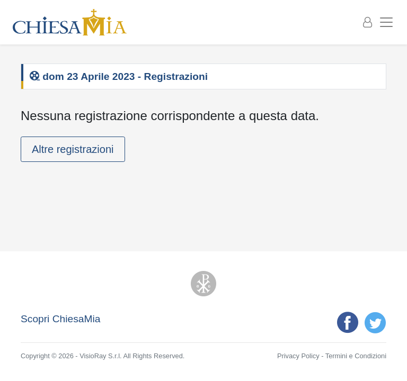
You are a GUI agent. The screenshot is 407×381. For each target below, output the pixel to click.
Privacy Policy (298, 356)
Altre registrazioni (73, 149)
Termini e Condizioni (355, 356)
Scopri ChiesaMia (60, 318)
